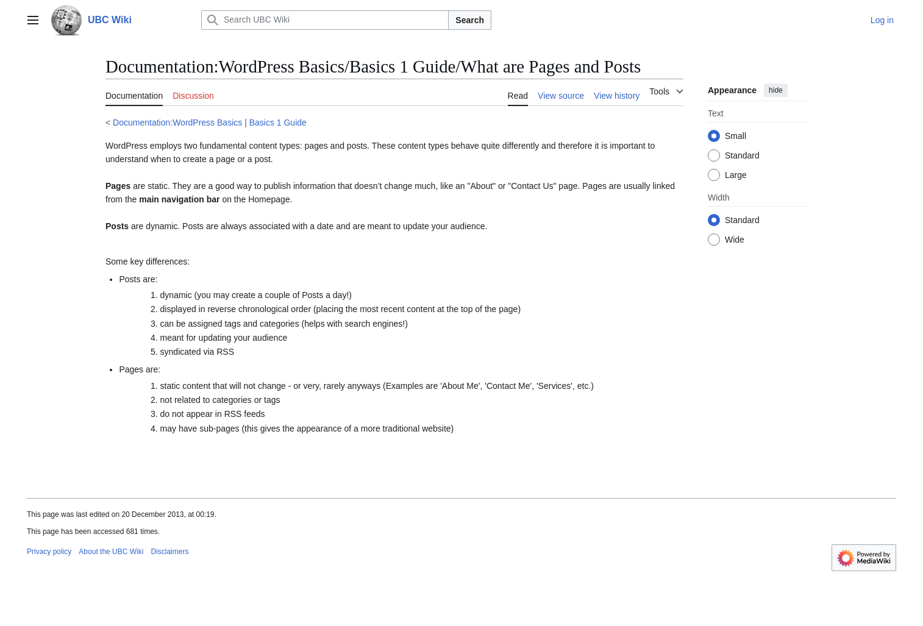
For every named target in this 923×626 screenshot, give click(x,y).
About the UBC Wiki (111, 551)
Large (736, 175)
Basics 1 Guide (278, 122)
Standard (742, 155)
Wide (734, 239)
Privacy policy (49, 551)
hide (776, 90)
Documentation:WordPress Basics (177, 122)
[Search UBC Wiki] (325, 20)
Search (469, 20)
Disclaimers (169, 551)
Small (735, 136)
